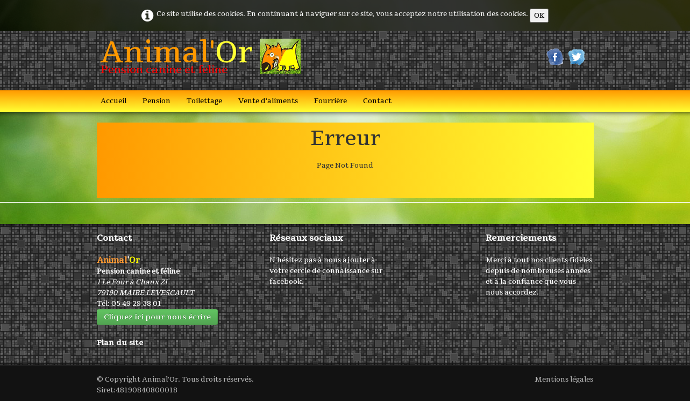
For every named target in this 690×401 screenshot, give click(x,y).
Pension (156, 101)
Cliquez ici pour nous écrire (157, 317)
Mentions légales (564, 379)
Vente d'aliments (268, 101)
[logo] (197, 60)
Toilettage (204, 101)
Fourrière (330, 101)
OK (539, 15)
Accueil (113, 101)
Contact (377, 101)
